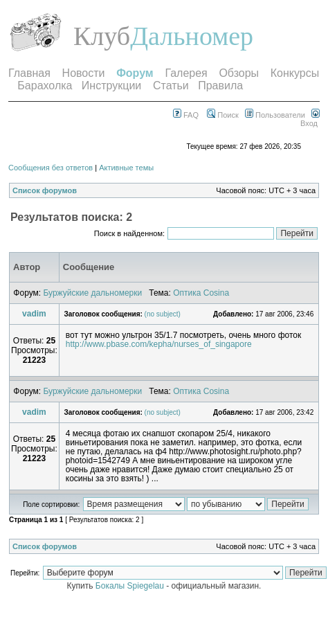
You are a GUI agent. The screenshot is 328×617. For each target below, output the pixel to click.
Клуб (101, 36)
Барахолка (44, 85)
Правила (220, 85)
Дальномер (191, 36)
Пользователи (275, 115)
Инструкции (111, 85)
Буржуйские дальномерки (92, 293)
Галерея (186, 73)
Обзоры (239, 73)
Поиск (223, 115)
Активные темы (126, 167)
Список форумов (44, 190)
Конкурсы (295, 73)
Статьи (171, 85)
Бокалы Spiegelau (130, 586)
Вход (310, 119)
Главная (29, 73)
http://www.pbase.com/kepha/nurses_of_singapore (159, 344)
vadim (34, 314)
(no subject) (163, 314)
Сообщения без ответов (50, 167)
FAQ (186, 115)
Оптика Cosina (201, 293)
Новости (83, 73)
